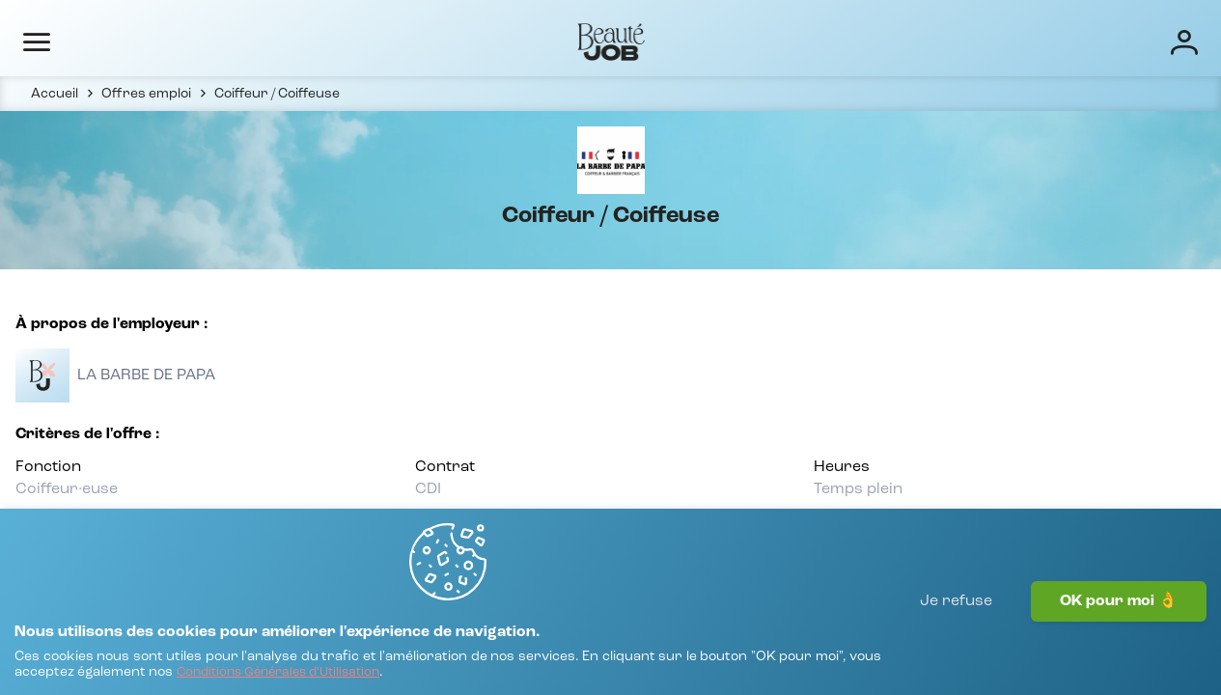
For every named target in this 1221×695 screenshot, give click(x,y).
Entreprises (682, 40)
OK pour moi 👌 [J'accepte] (1119, 642)
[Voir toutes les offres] (131, 415)
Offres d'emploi (560, 40)
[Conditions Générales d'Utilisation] (482, 663)
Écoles (773, 40)
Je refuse (956, 642)
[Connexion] (1122, 41)
